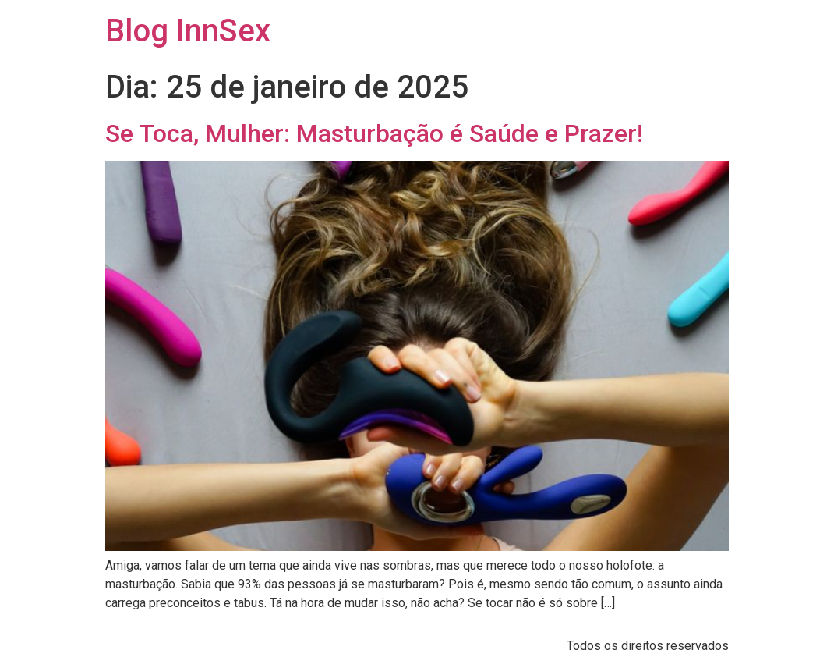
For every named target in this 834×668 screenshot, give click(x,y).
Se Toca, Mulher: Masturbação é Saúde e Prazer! (374, 133)
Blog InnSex (187, 30)
